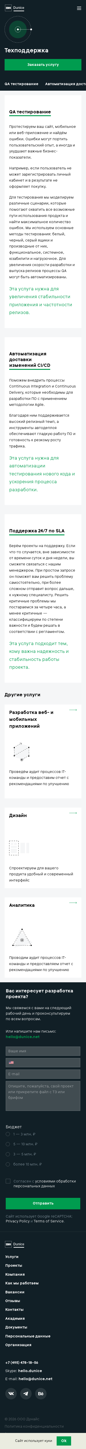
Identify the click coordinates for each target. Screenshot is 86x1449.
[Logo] (15, 8)
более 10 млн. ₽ (27, 1164)
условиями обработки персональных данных (45, 1183)
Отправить (43, 1203)
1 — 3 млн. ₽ (24, 1134)
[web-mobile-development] (43, 752)
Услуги (12, 1257)
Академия (15, 1319)
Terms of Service (49, 1221)
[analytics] (43, 937)
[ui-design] (43, 848)
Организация (18, 1345)
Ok (64, 1440)
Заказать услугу (43, 64)
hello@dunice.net (36, 1378)
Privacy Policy (18, 1221)
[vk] (12, 1395)
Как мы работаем (22, 1283)
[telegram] (27, 1395)
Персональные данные (27, 1336)
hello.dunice (30, 1370)
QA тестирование (21, 83)
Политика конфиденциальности (34, 1426)
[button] (79, 8)
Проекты (13, 1266)
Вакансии (15, 1292)
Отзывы (12, 1301)
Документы (16, 1327)
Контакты (14, 1310)
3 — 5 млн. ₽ (24, 1154)
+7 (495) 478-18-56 (21, 1362)
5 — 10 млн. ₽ (25, 1144)
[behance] (42, 1395)
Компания (15, 1274)
